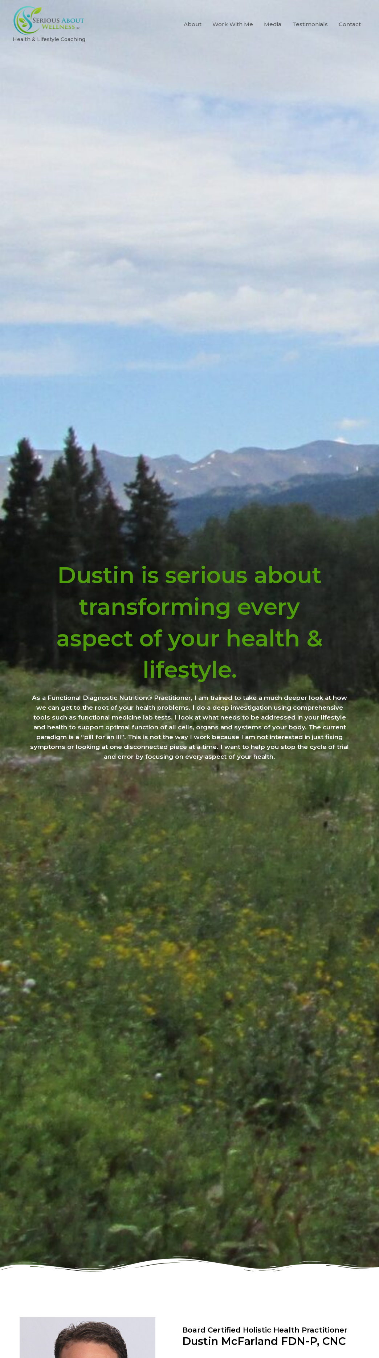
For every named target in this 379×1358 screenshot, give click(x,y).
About (192, 39)
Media (272, 39)
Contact (350, 39)
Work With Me (232, 39)
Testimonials (310, 39)
